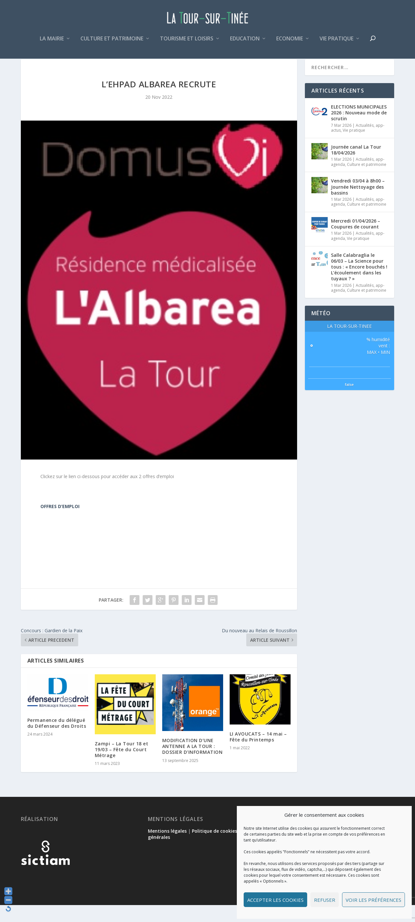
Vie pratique (336, 43)
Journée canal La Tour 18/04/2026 (356, 167)
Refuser (324, 900)
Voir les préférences (373, 900)
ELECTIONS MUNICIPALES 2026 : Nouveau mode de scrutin (359, 130)
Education (245, 43)
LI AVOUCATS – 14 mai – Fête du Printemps (258, 754)
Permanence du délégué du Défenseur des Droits (56, 740)
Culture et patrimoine (111, 43)
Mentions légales (167, 848)
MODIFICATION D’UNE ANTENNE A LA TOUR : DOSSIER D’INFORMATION (192, 763)
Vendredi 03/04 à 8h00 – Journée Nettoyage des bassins (358, 203)
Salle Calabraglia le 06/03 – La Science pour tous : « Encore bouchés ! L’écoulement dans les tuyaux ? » (359, 284)
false (349, 401)
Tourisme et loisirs (186, 43)
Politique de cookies (214, 848)
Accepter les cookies (275, 900)
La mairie (52, 43)
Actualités (365, 142)
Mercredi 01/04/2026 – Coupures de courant (355, 241)
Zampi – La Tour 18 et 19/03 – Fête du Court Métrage (122, 766)
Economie (289, 43)
